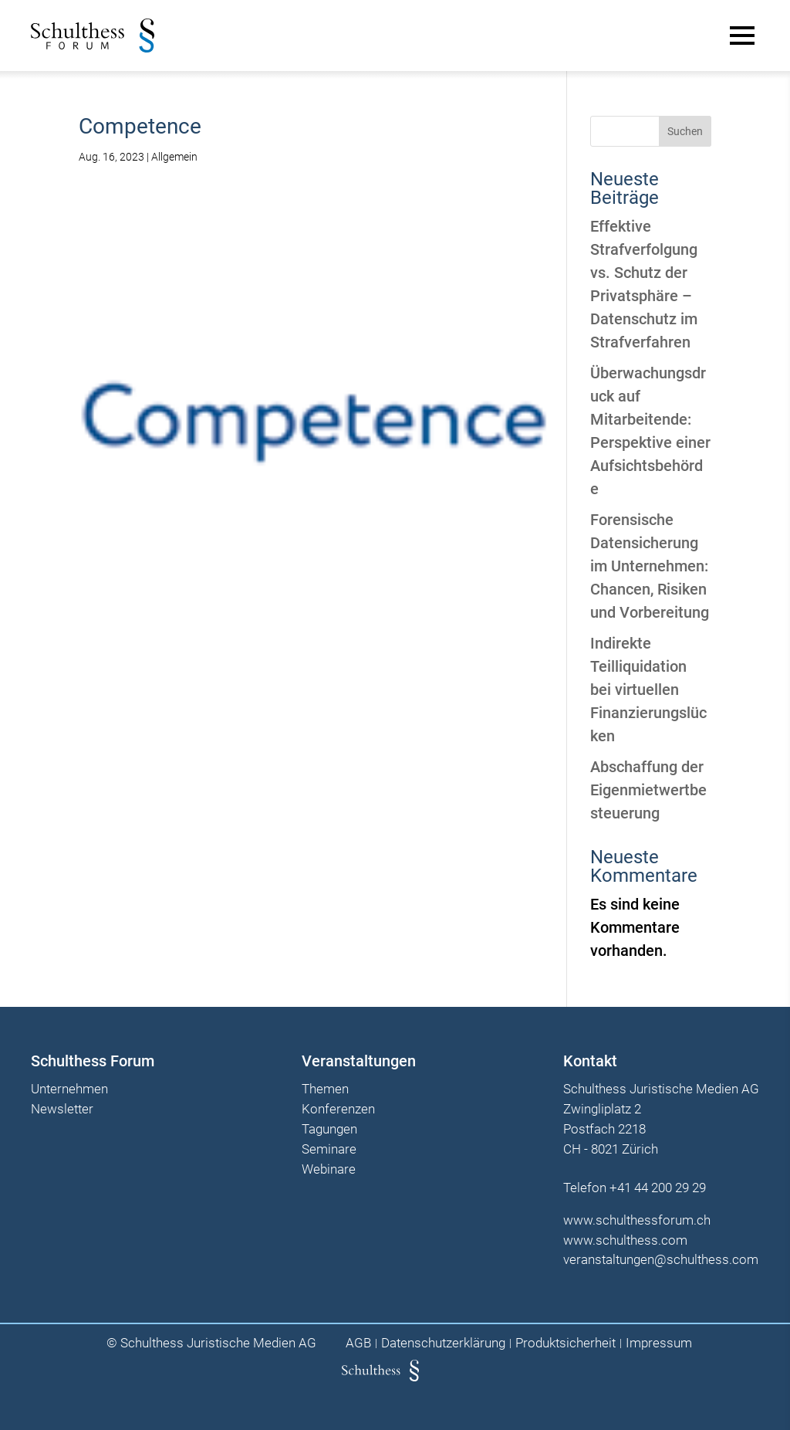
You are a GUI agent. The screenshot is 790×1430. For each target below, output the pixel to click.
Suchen (685, 131)
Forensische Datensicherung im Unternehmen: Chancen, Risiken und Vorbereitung (649, 566)
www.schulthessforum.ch (637, 1220)
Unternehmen (69, 1089)
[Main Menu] (742, 36)
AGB (358, 1343)
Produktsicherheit (565, 1343)
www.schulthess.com (625, 1240)
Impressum (659, 1343)
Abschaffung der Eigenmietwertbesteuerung (648, 789)
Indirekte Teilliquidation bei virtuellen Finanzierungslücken (648, 689)
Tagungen (329, 1130)
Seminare (329, 1150)
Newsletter (62, 1110)
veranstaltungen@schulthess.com (660, 1259)
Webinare (329, 1170)
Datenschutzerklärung (443, 1343)
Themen (325, 1089)
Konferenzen (338, 1110)
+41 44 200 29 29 (657, 1187)
